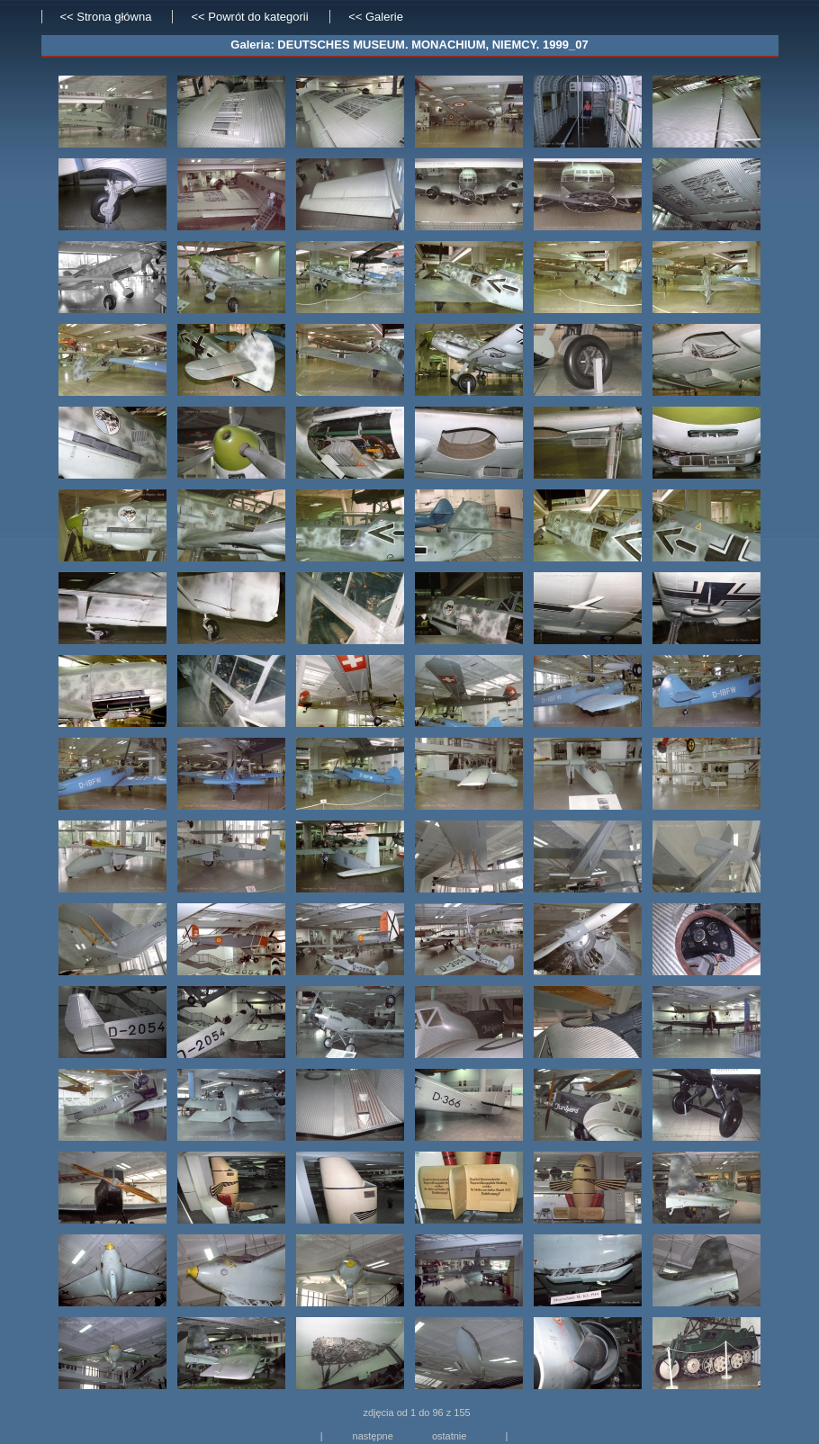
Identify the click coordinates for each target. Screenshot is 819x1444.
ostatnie (449, 1436)
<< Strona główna (106, 16)
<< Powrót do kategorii (251, 16)
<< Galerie (375, 16)
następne (373, 1436)
